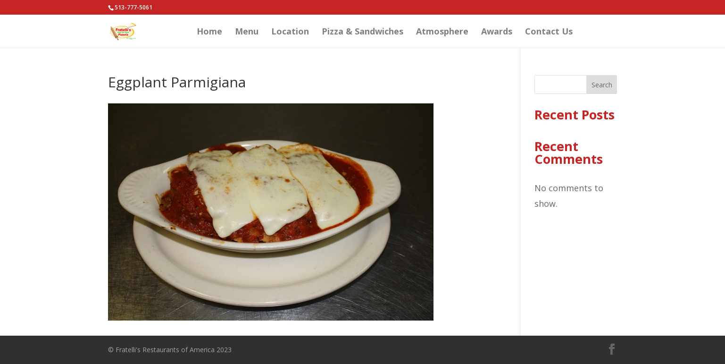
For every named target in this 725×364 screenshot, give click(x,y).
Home (209, 32)
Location (290, 32)
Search (602, 84)
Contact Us (549, 32)
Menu (246, 32)
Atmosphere (442, 32)
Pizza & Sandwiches (362, 32)
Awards (496, 32)
